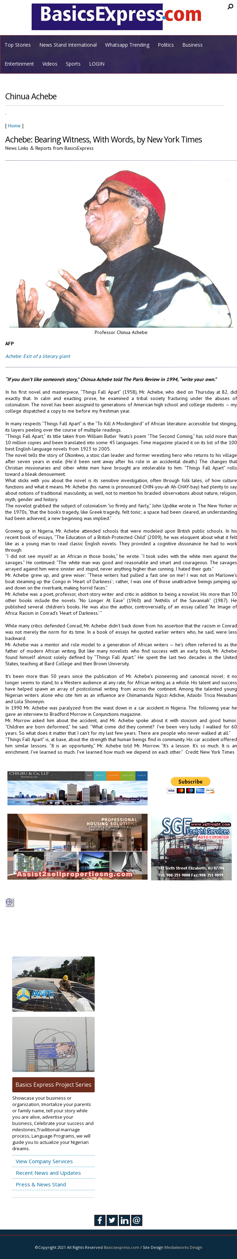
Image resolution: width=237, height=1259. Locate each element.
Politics (166, 44)
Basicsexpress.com (121, 1247)
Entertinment (19, 63)
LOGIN (96, 63)
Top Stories (18, 44)
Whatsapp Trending (127, 44)
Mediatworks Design (183, 1247)
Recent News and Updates (48, 1172)
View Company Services (44, 1161)
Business (192, 44)
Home (14, 125)
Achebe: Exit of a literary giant (37, 356)
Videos (49, 63)
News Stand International (68, 44)
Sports (73, 63)
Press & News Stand (41, 1184)
